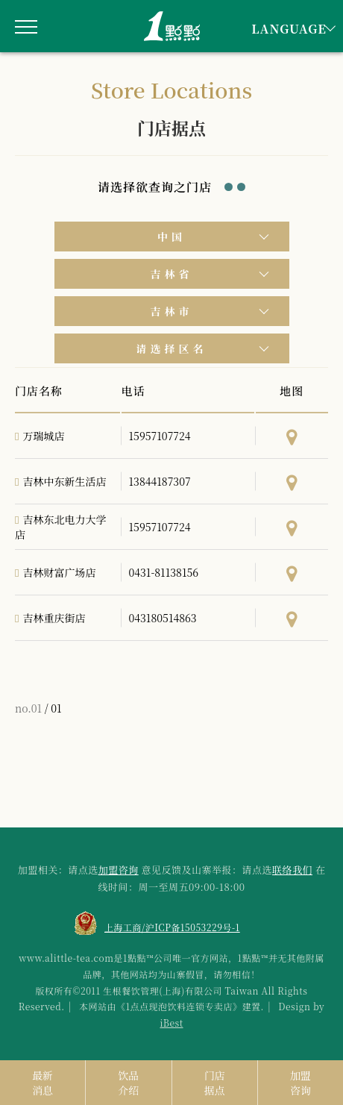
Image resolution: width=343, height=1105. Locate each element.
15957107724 (160, 435)
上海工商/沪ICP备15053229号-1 (172, 927)
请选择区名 (171, 348)
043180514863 (163, 617)
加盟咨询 (118, 870)
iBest (171, 1022)
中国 (171, 236)
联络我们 (292, 870)
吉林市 (172, 311)
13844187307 (160, 481)
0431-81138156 (164, 572)
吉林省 (172, 273)
